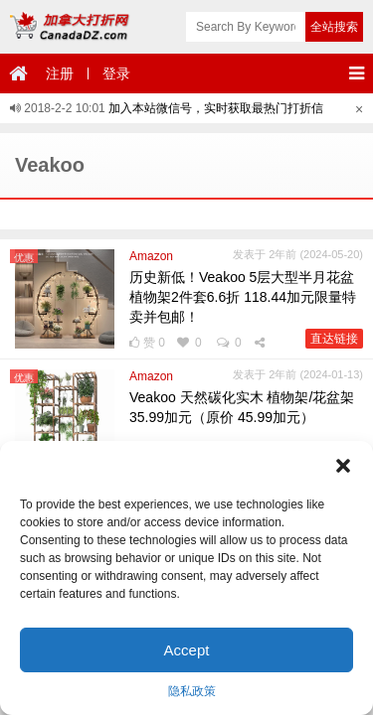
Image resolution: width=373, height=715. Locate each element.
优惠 (24, 257)
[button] (343, 466)
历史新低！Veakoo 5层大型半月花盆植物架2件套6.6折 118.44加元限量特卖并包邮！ (242, 297)
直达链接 (334, 339)
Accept (187, 650)
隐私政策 (192, 691)
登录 (116, 73)
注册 (60, 73)
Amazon (151, 256)
